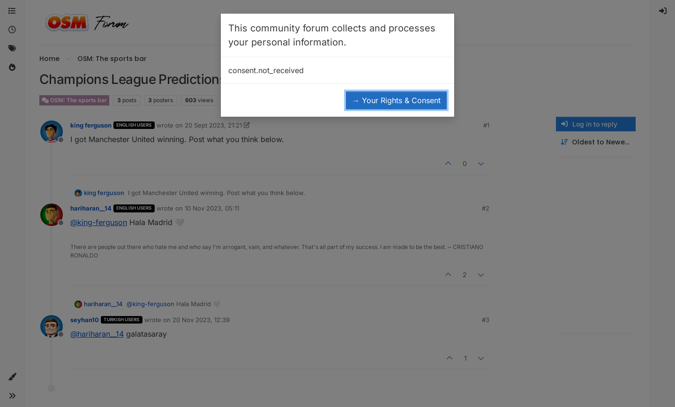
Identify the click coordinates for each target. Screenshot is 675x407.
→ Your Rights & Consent (396, 100)
